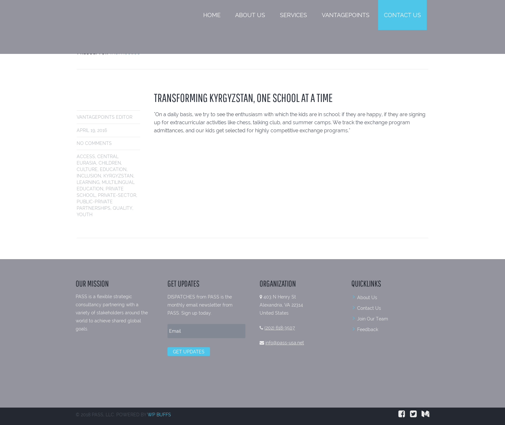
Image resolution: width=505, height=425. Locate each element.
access (86, 156)
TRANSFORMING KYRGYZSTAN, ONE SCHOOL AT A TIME (243, 97)
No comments (94, 143)
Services (293, 15)
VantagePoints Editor (104, 117)
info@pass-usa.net (284, 342)
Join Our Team (372, 318)
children (110, 163)
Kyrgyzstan (118, 175)
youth (84, 214)
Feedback (367, 329)
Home (212, 15)
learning (88, 182)
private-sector (117, 195)
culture (87, 169)
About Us (250, 15)
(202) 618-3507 (279, 327)
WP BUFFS (159, 414)
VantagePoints (345, 15)
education (113, 169)
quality (122, 208)
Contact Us (402, 15)
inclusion (89, 175)
